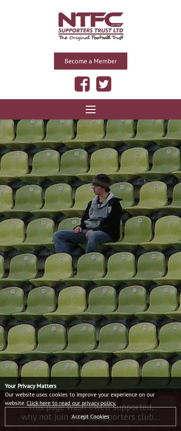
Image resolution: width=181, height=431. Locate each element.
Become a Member (90, 61)
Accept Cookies (90, 416)
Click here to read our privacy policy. (71, 403)
